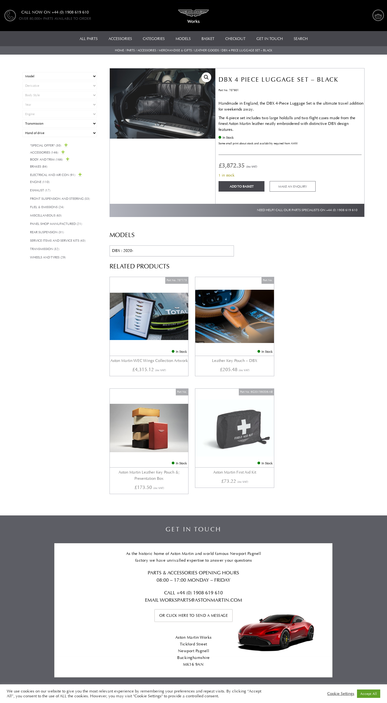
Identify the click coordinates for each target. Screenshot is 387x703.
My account (354, 597)
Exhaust (40, 190)
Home (119, 50)
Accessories (146, 50)
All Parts (30, 597)
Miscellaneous (46, 216)
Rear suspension (47, 232)
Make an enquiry (292, 187)
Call (170, 458)
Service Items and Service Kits (57, 241)
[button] (206, 77)
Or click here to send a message (193, 481)
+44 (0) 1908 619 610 (342, 210)
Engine (39, 182)
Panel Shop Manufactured (56, 224)
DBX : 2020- (122, 250)
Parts (131, 50)
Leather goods (206, 50)
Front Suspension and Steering (60, 199)
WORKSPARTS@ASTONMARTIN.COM (201, 465)
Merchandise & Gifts (175, 50)
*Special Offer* (45, 146)
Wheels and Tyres (48, 257)
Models (90, 597)
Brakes (38, 167)
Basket (292, 597)
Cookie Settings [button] (340, 693)
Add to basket (242, 187)
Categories (61, 597)
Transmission (44, 249)
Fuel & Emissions (47, 207)
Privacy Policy (260, 597)
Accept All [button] (368, 693)
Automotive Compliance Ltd (174, 663)
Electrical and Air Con (52, 175)
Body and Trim (46, 160)
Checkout (320, 597)
